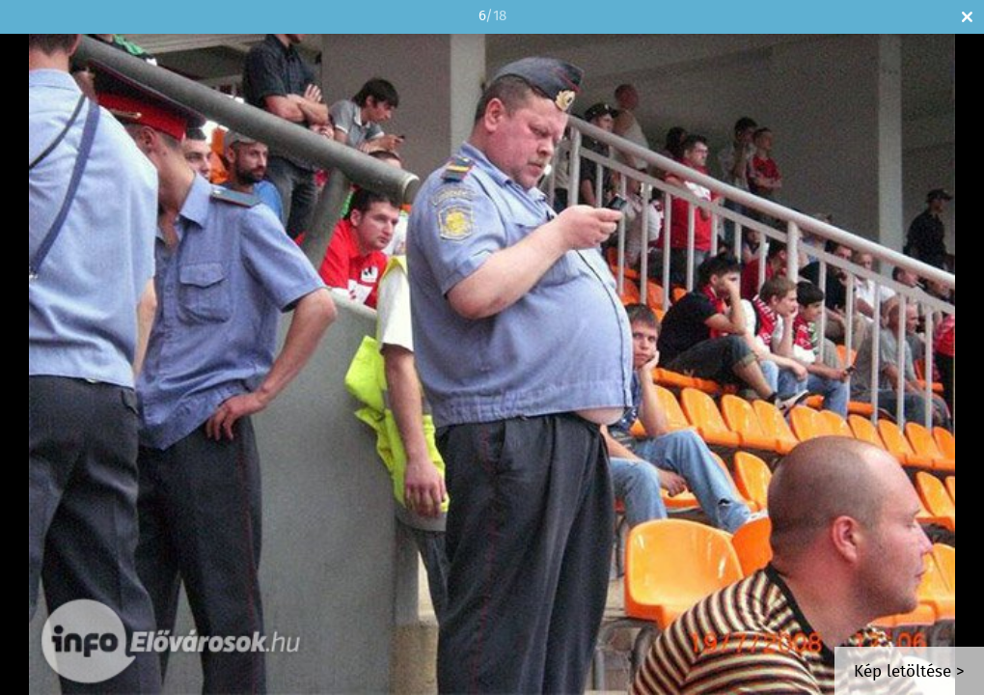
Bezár (967, 17)
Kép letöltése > (909, 672)
